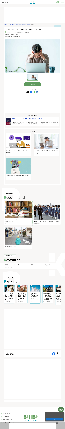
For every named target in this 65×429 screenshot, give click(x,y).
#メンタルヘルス (25, 264)
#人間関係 (18, 264)
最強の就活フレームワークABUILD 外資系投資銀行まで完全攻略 (27, 118)
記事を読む (32, 84)
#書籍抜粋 (7, 264)
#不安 (12, 267)
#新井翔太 (7, 34)
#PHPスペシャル (39, 264)
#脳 (45, 264)
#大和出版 (7, 267)
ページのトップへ (61, 408)
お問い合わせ (6, 416)
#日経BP (49, 264)
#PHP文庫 (12, 264)
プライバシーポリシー (51, 417)
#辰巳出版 (32, 264)
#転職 (17, 34)
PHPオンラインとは (7, 413)
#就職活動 (12, 34)
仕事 (57, 25)
